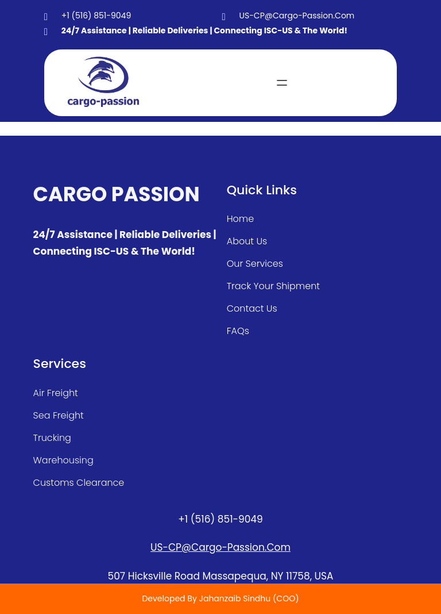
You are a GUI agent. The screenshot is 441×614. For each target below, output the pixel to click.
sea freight (58, 415)
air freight (55, 393)
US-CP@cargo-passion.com (220, 547)
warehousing (63, 460)
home (240, 218)
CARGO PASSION (116, 194)
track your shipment (273, 286)
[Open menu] (281, 82)
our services (255, 263)
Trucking (52, 437)
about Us (247, 241)
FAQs (238, 330)
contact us (252, 308)
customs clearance (79, 482)
